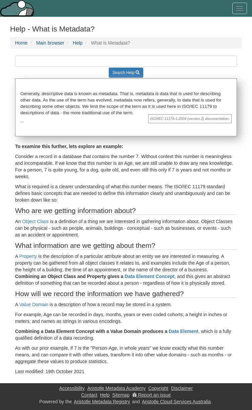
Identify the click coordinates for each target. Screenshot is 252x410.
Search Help (126, 72)
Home (21, 43)
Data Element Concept (150, 276)
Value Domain (33, 304)
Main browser (50, 43)
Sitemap (120, 395)
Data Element (183, 331)
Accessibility (72, 388)
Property (28, 256)
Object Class (35, 221)
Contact (89, 395)
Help (78, 43)
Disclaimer (182, 388)
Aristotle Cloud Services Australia (176, 401)
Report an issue (151, 395)
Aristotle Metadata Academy (116, 388)
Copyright (158, 388)
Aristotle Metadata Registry (102, 401)
